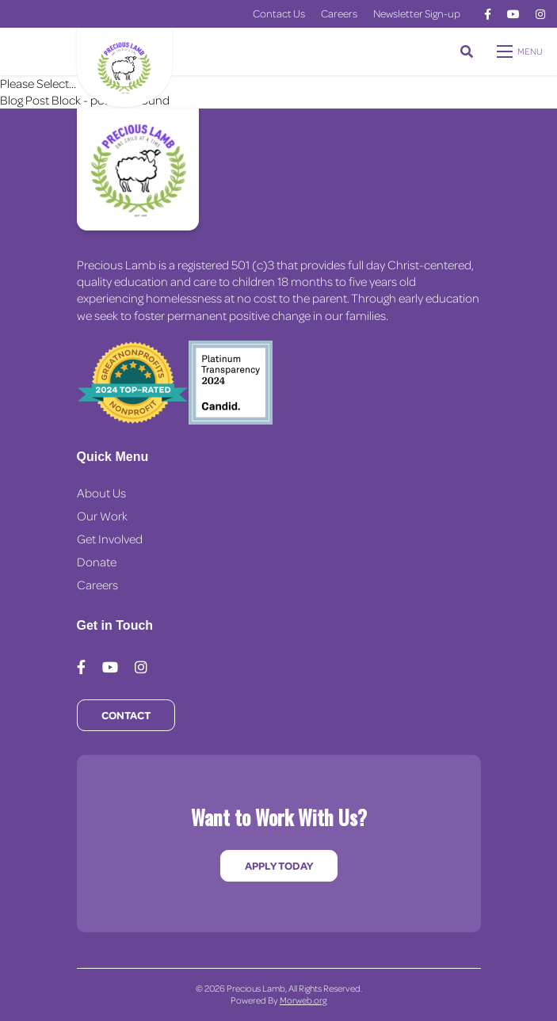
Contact (126, 715)
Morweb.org (303, 1000)
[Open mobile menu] (521, 51)
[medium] (487, 14)
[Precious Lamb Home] (138, 169)
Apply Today (279, 865)
